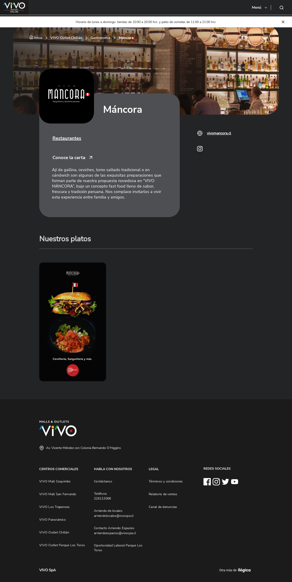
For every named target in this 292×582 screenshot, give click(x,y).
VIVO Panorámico (52, 519)
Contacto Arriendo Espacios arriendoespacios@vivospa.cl (115, 530)
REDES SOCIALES (217, 468)
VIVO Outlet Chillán (66, 38)
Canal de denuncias (163, 507)
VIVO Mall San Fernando (57, 494)
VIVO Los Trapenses (54, 507)
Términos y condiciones (166, 481)
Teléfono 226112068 (102, 496)
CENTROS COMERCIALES (58, 469)
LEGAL (154, 469)
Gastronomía (100, 38)
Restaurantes (66, 138)
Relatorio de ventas (163, 494)
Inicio (38, 38)
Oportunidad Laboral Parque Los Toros (118, 548)
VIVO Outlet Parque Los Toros (62, 545)
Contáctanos (103, 481)
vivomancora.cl (219, 133)
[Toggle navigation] (260, 7)
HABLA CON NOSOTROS (113, 469)
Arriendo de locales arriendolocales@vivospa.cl (114, 513)
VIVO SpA (47, 570)
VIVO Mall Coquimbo (55, 481)
